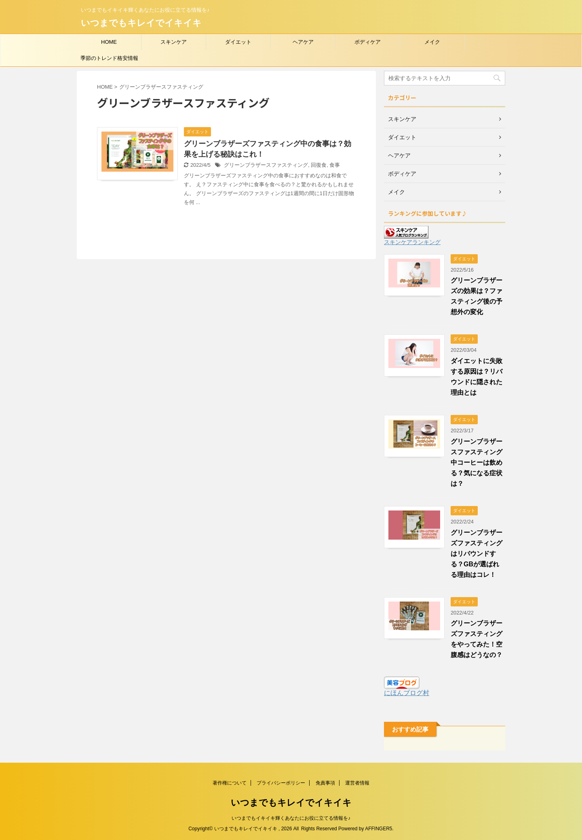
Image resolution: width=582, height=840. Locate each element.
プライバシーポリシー (281, 783)
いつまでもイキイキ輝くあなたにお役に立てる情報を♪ (291, 818)
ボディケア (367, 42)
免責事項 (325, 783)
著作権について (230, 783)
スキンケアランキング (412, 242)
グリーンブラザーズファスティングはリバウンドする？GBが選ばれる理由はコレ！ (476, 553)
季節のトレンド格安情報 (109, 58)
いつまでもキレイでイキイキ (141, 23)
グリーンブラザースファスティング (266, 165)
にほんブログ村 (406, 692)
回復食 (319, 165)
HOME (109, 42)
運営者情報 (357, 783)
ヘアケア (303, 42)
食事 (334, 165)
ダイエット (238, 42)
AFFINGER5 (378, 828)
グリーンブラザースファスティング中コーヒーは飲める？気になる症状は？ (476, 462)
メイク (432, 42)
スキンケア (173, 42)
